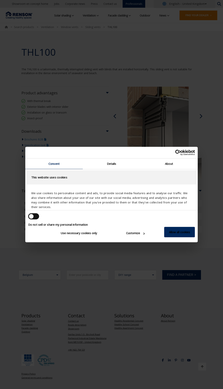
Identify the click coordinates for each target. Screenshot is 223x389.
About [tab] (169, 164)
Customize (135, 233)
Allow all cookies (179, 232)
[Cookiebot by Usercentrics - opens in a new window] (178, 152)
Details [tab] (111, 164)
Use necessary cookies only (79, 233)
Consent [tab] (54, 164)
